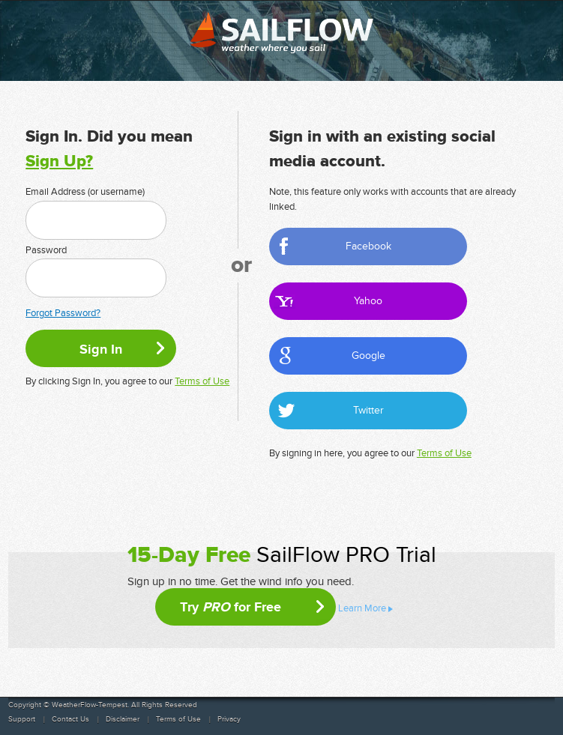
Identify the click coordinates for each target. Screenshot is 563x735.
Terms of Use (202, 381)
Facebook (368, 246)
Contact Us (70, 719)
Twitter (368, 410)
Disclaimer (122, 719)
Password (46, 250)
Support (21, 719)
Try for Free (230, 606)
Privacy (229, 719)
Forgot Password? (62, 313)
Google (368, 355)
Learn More (362, 608)
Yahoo (368, 300)
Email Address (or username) (85, 192)
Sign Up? (59, 161)
